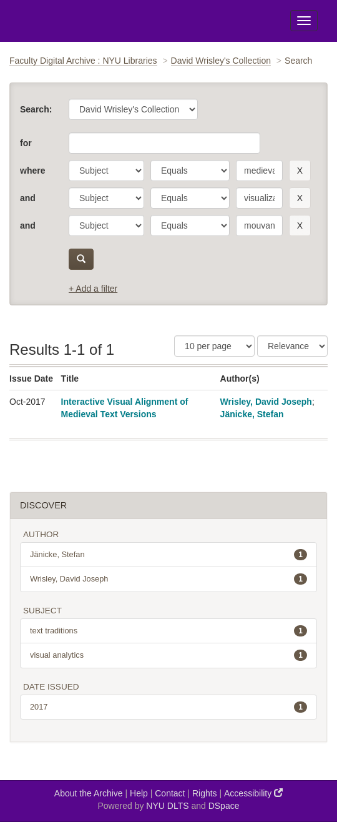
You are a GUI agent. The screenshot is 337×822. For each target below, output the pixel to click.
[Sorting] (292, 346)
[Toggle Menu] (304, 20)
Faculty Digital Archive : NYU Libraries (83, 61)
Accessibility (253, 793)
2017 (168, 707)
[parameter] (106, 170)
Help (139, 793)
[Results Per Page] (214, 346)
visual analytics (168, 655)
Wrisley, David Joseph (266, 402)
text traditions (168, 630)
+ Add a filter (93, 289)
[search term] (259, 170)
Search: (36, 109)
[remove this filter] (300, 170)
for (26, 143)
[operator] (190, 170)
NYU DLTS (167, 806)
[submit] (81, 259)
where (32, 171)
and (28, 198)
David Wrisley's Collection (221, 61)
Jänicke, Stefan (252, 414)
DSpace (224, 806)
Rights (204, 793)
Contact (170, 793)
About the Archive (88, 793)
